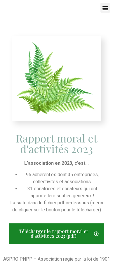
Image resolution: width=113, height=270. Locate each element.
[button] (105, 8)
